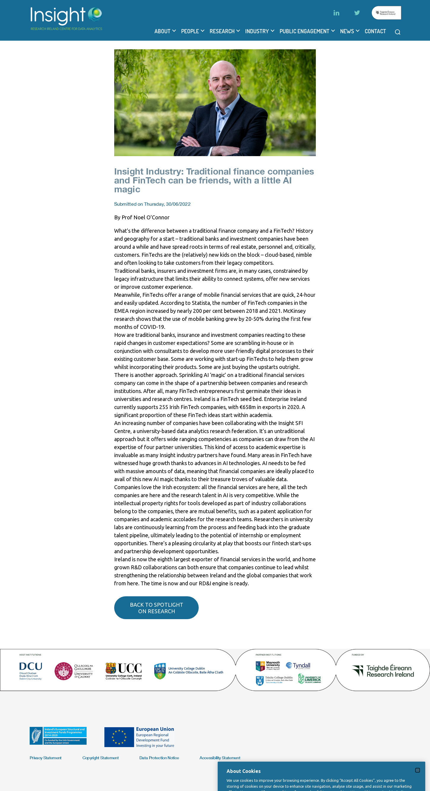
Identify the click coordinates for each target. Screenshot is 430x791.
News (347, 31)
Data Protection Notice (159, 757)
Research (222, 31)
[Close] (417, 780)
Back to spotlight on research (156, 608)
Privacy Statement (46, 757)
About (163, 31)
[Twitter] (357, 12)
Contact (375, 31)
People (190, 31)
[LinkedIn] (336, 12)
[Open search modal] (397, 32)
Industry (257, 31)
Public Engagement (304, 31)
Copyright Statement (100, 757)
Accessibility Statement (220, 757)
